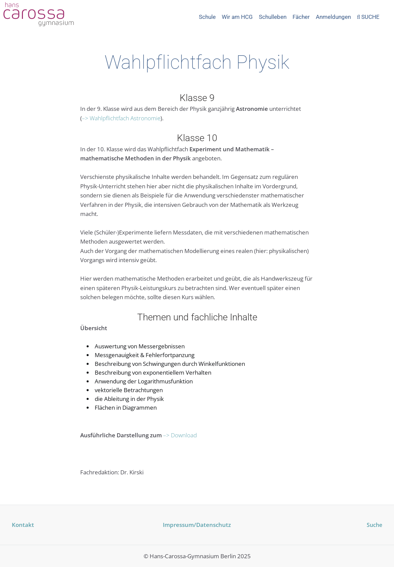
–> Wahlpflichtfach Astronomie (121, 118)
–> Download (180, 435)
